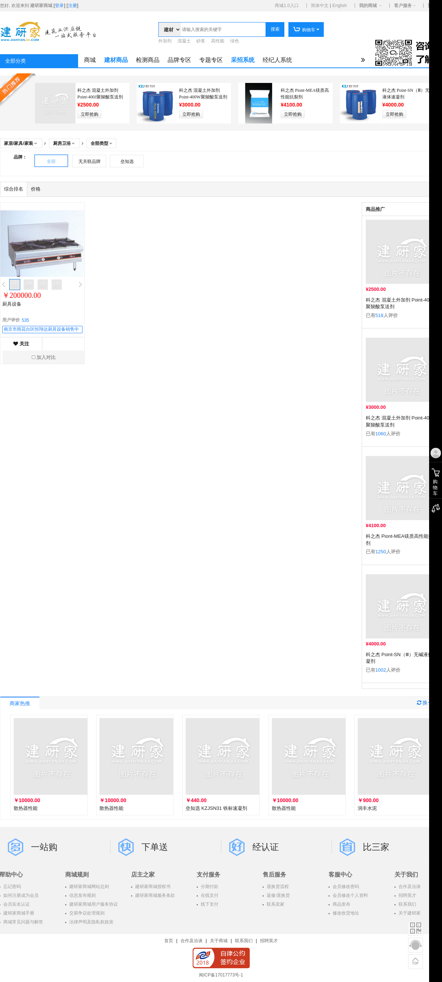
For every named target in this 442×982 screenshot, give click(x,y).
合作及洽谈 (191, 940)
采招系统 (243, 60)
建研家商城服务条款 (154, 895)
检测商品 (147, 60)
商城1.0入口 (287, 5)
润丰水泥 (367, 808)
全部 (51, 161)
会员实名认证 (16, 904)
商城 (90, 60)
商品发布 (341, 904)
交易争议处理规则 (86, 913)
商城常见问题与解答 (22, 921)
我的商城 (368, 5)
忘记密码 (11, 886)
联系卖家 (275, 904)
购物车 (304, 29)
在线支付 (209, 895)
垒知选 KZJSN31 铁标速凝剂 (216, 808)
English (339, 5)
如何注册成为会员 (20, 895)
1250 (380, 551)
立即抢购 (89, 114)
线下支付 (209, 904)
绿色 (234, 40)
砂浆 (200, 40)
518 (379, 315)
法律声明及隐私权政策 (90, 921)
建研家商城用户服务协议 (93, 904)
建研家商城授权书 (152, 886)
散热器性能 (26, 808)
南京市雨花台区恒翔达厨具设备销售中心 (41, 330)
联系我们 (244, 940)
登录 (59, 5)
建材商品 (116, 60)
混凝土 (184, 40)
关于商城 (219, 940)
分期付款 (209, 886)
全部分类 (15, 61)
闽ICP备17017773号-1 (221, 975)
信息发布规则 (82, 895)
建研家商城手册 (18, 913)
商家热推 (20, 703)
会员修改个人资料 (350, 895)
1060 (380, 433)
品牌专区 (179, 60)
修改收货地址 (345, 913)
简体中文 (320, 5)
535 (25, 320)
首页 (168, 940)
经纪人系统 (277, 60)
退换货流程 (277, 886)
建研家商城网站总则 (88, 886)
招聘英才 (269, 940)
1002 (380, 670)
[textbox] (223, 29)
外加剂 (165, 40)
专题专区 (211, 60)
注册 (72, 5)
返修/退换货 (278, 895)
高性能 (217, 40)
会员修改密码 (345, 886)
